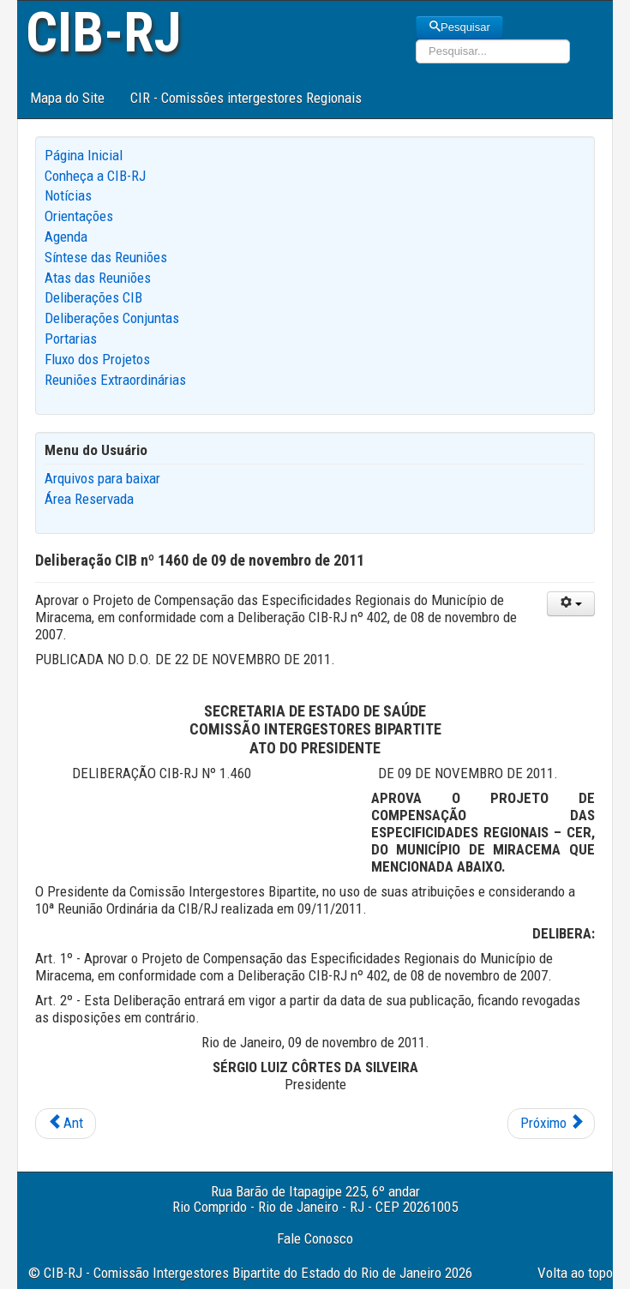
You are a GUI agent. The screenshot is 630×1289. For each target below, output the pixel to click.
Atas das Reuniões (98, 277)
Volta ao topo (575, 1272)
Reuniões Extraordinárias (115, 379)
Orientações (79, 216)
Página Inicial (84, 155)
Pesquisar (459, 27)
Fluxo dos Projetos (97, 359)
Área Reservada (89, 498)
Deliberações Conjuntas (112, 318)
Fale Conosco (315, 1238)
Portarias (71, 338)
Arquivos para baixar (102, 478)
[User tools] (571, 603)
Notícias (68, 195)
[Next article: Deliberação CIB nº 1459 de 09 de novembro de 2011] (551, 1123)
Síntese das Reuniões (106, 257)
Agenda (66, 236)
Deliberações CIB (93, 297)
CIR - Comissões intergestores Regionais (246, 97)
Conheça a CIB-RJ (95, 175)
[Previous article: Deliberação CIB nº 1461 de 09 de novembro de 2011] (65, 1123)
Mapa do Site (67, 97)
